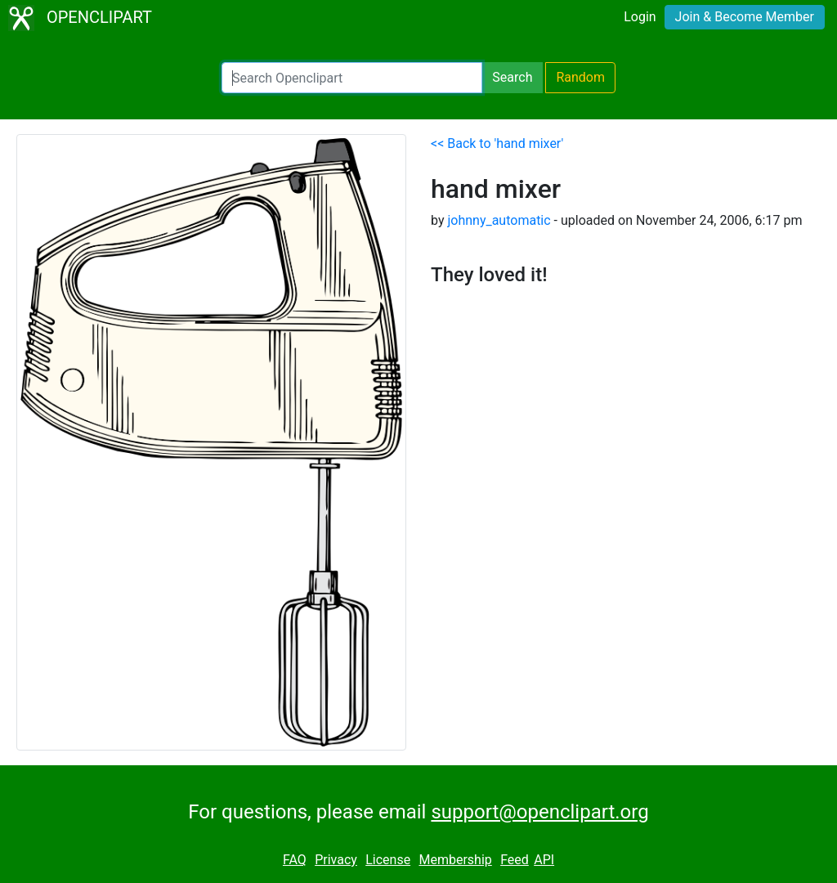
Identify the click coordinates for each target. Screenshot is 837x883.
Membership (454, 859)
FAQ (295, 859)
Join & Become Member (744, 17)
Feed (514, 859)
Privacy (336, 859)
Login (640, 17)
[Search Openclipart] (352, 77)
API (544, 859)
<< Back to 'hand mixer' (497, 143)
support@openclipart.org (539, 811)
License (387, 859)
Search (512, 77)
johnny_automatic (498, 220)
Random (580, 77)
